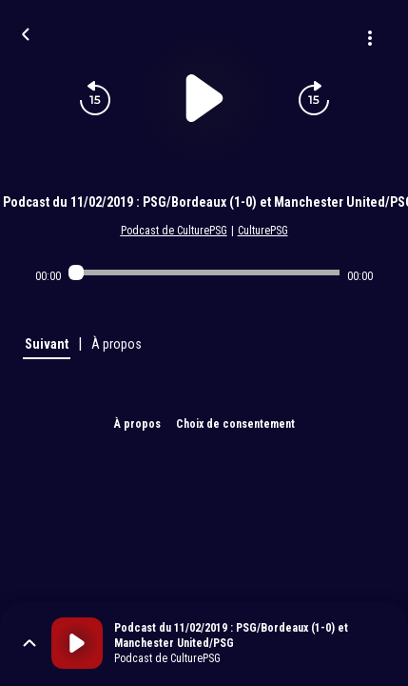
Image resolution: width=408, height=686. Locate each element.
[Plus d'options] (370, 38)
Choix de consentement (235, 424)
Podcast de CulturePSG (174, 230)
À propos (137, 424)
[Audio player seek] (204, 272)
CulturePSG (263, 230)
